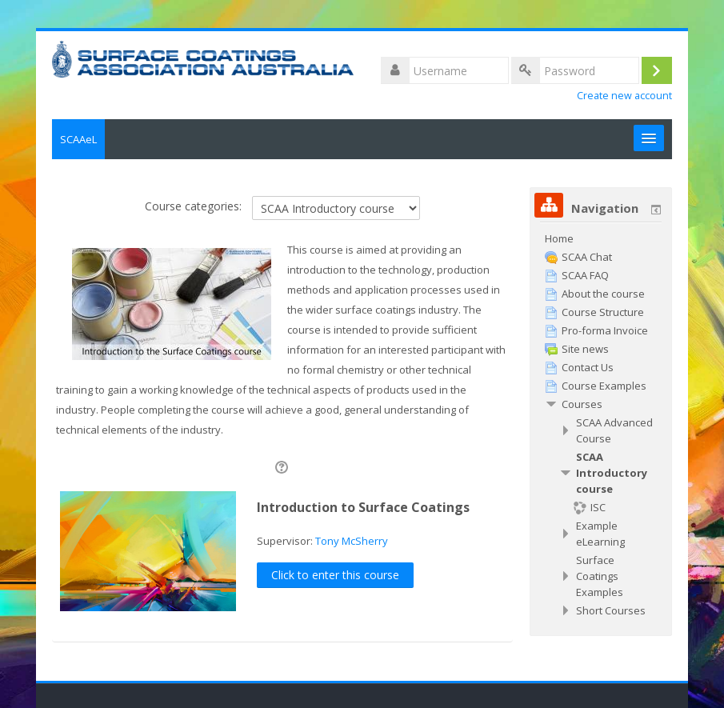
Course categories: (193, 206)
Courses (582, 404)
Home (559, 238)
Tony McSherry (351, 541)
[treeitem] (601, 238)
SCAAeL (78, 139)
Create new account (624, 95)
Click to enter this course (335, 574)
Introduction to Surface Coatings (363, 507)
